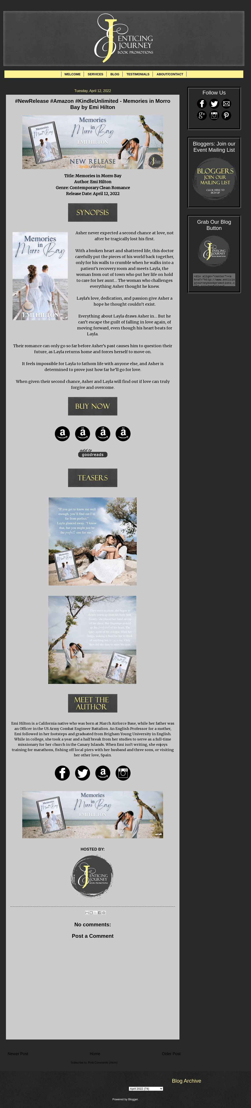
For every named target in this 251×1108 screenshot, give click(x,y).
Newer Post (18, 1054)
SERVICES (95, 74)
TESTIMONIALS (137, 74)
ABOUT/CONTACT (170, 74)
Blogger (133, 1099)
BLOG (114, 74)
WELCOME (73, 74)
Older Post (171, 1054)
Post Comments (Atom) (103, 1062)
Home (95, 1054)
